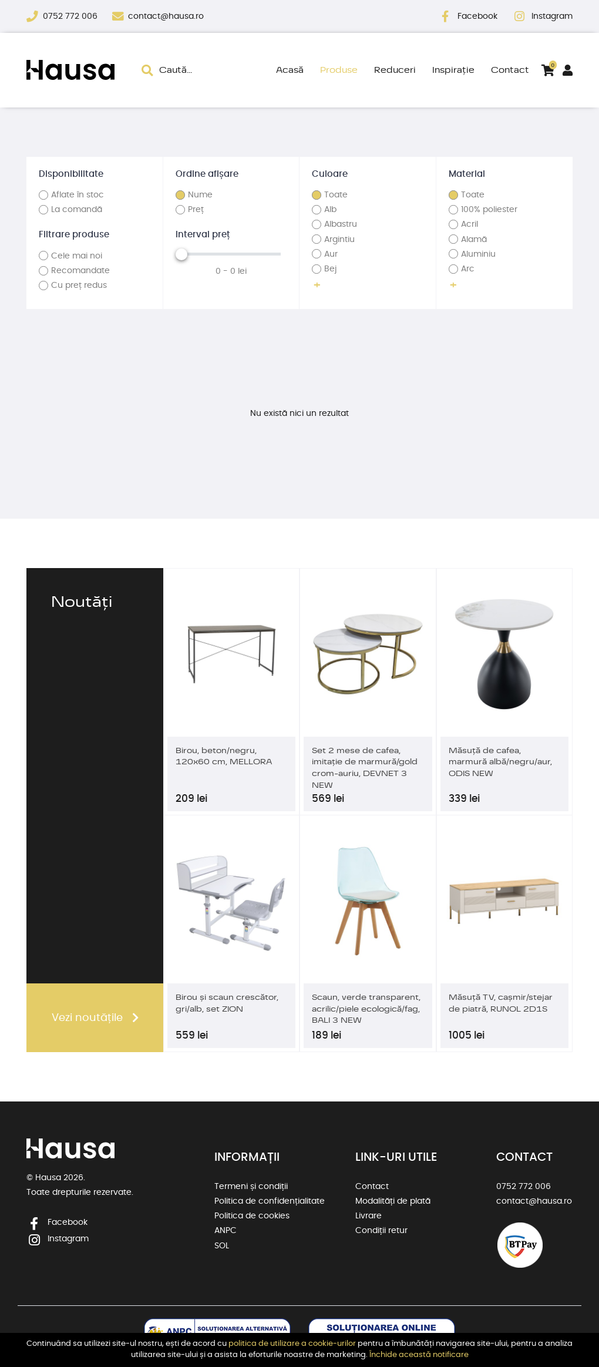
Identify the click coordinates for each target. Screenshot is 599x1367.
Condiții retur (381, 1231)
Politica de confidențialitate (269, 1201)
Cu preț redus (79, 285)
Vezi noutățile (87, 1017)
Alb (330, 210)
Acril (469, 224)
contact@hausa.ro (166, 16)
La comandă (76, 210)
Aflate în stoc (77, 195)
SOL (221, 1246)
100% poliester (489, 210)
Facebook (478, 16)
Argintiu (339, 240)
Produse (339, 70)
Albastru (340, 224)
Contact (510, 70)
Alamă (474, 240)
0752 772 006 (71, 16)
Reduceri (395, 70)
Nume (200, 195)
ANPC (225, 1231)
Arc (468, 269)
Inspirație (453, 70)
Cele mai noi (76, 256)
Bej (330, 269)
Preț (196, 210)
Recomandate (80, 271)
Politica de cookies (252, 1216)
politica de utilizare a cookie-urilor (292, 1344)
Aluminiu (478, 254)
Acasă (290, 70)
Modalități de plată (392, 1201)
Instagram (552, 16)
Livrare (368, 1216)
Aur (331, 254)
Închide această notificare (419, 1355)
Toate (336, 195)
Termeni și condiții (251, 1187)
